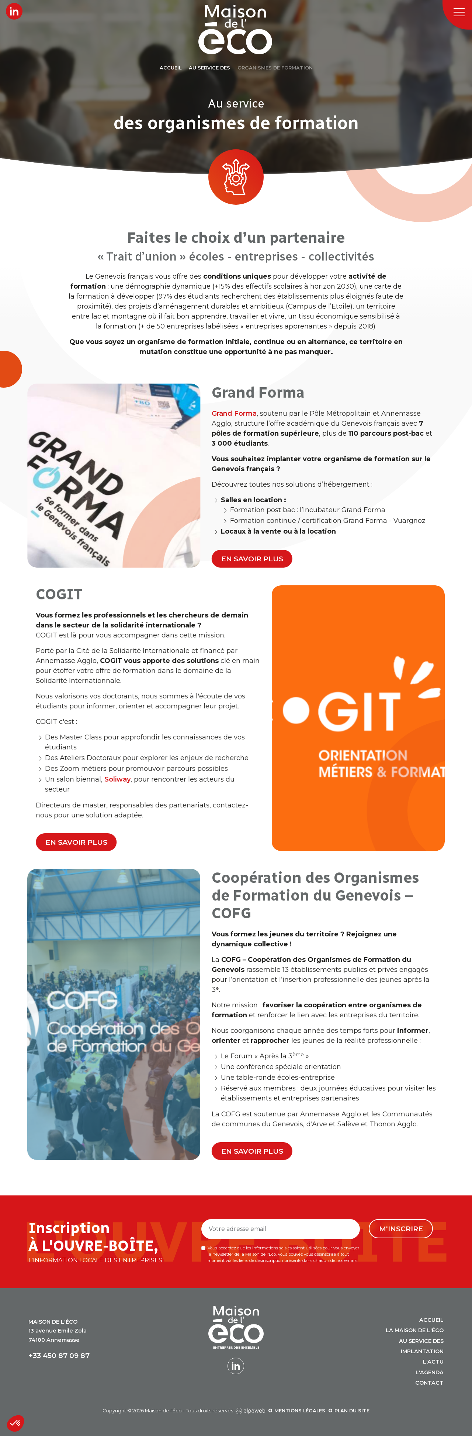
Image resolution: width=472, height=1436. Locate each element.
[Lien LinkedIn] (14, 11)
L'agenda (430, 1372)
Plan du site (351, 1410)
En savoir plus (385, 558)
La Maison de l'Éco (415, 1330)
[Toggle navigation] (457, 15)
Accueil (431, 1320)
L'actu (433, 1361)
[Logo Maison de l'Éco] (244, 29)
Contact (429, 1382)
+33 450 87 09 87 (59, 1355)
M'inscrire (401, 1228)
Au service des (421, 1341)
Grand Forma (367, 413)
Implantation (422, 1351)
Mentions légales (299, 1410)
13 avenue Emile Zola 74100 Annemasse (57, 1330)
